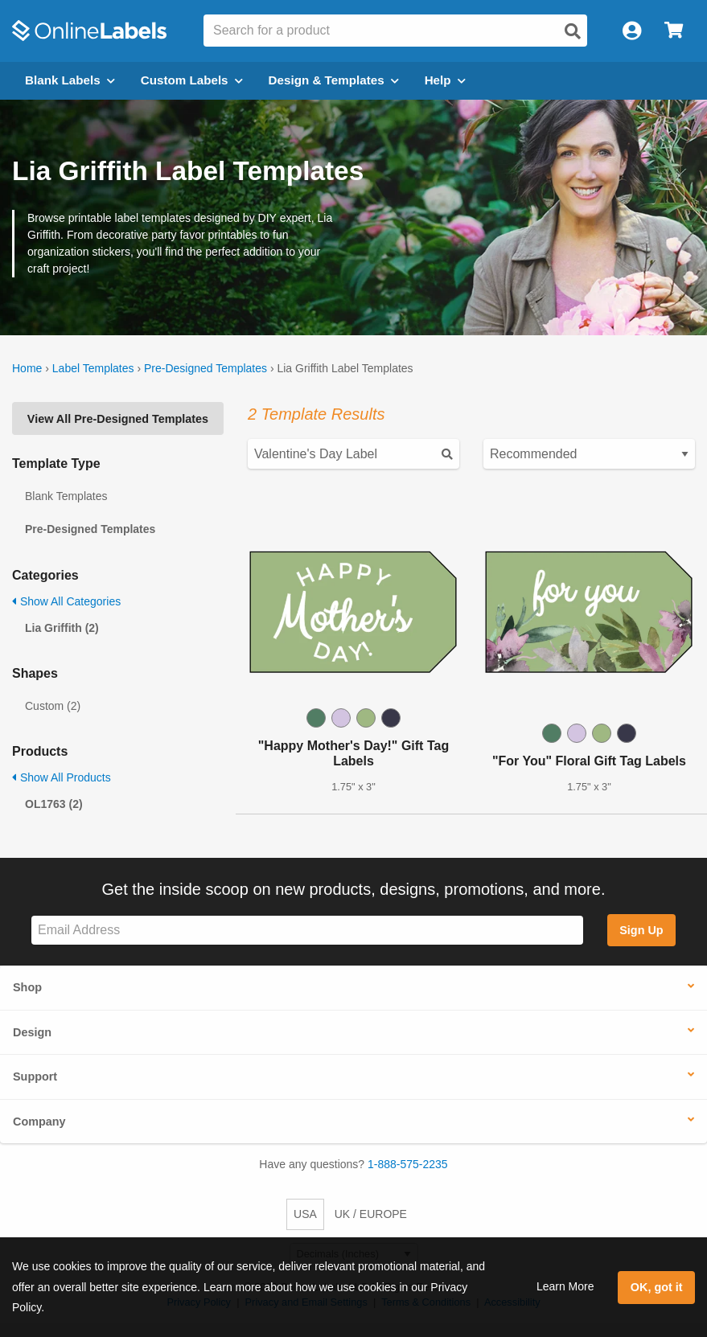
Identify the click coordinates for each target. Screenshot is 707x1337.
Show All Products (61, 777)
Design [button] (32, 1032)
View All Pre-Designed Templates (117, 418)
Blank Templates (66, 496)
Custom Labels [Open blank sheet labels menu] (192, 80)
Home (27, 368)
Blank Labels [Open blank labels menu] (70, 80)
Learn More (565, 1286)
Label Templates (93, 368)
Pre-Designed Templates (205, 368)
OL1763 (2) (54, 804)
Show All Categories (66, 601)
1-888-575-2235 (408, 1164)
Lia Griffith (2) (62, 627)
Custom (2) (52, 705)
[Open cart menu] (673, 31)
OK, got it (657, 1287)
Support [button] (35, 1076)
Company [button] (39, 1121)
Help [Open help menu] (445, 80)
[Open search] (572, 31)
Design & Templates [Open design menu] (334, 80)
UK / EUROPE (371, 1214)
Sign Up (641, 930)
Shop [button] (27, 987)
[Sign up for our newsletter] (307, 930)
